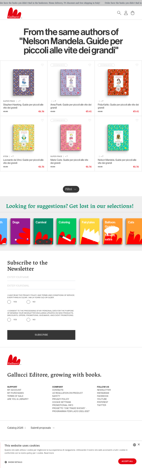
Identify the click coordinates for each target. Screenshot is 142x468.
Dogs (21, 222)
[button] (13, 462)
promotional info (62, 405)
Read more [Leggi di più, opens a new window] (49, 453)
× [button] (138, 444)
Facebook (102, 396)
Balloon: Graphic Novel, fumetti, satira (115, 230)
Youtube (102, 399)
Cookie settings (61, 402)
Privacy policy (60, 399)
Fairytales (93, 222)
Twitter (101, 405)
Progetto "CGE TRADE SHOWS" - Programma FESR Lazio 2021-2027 (70, 410)
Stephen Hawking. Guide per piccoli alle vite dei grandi (23, 106)
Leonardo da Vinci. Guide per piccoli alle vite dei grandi (23, 161)
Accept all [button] (127, 461)
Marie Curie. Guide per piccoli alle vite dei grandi (69, 161)
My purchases (15, 393)
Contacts (57, 390)
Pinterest (102, 402)
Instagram (103, 393)
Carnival (46, 222)
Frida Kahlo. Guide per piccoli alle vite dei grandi (118, 106)
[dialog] (71, 454)
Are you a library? (17, 399)
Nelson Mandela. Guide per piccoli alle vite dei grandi (117, 161)
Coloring (69, 222)
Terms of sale (15, 396)
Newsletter (104, 390)
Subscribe (41, 335)
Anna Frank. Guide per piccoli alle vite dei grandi (70, 106)
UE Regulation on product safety (67, 394)
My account (14, 390)
